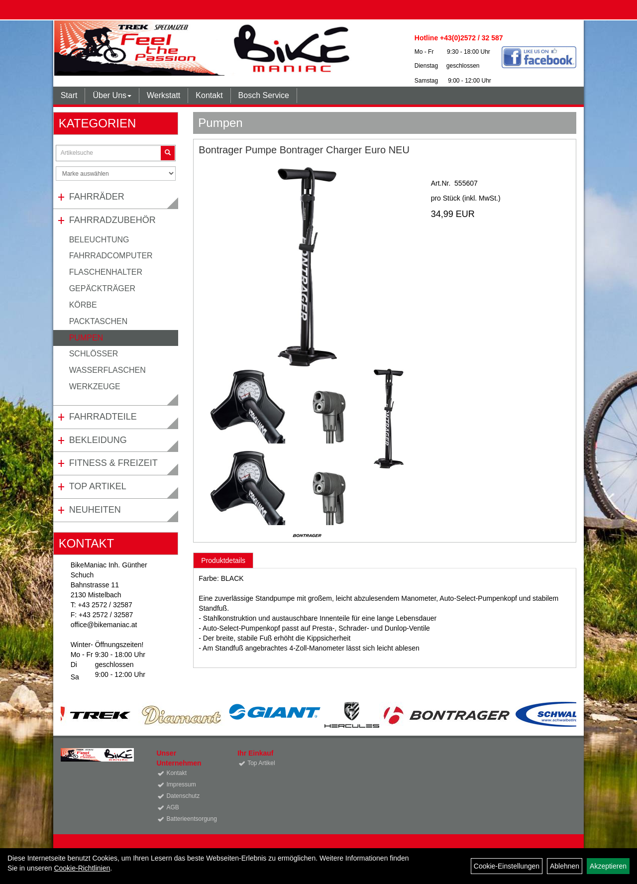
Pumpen (86, 337)
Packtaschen (98, 321)
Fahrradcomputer (111, 255)
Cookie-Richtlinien (82, 868)
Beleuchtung (99, 239)
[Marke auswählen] (116, 173)
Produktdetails (223, 560)
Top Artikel (97, 486)
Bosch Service (263, 95)
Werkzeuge (94, 386)
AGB (172, 807)
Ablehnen (564, 866)
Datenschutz (183, 795)
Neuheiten (95, 510)
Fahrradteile (103, 417)
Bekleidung (98, 440)
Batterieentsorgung (190, 818)
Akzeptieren (608, 866)
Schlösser (93, 353)
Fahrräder (96, 197)
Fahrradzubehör (112, 220)
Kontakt (209, 95)
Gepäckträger (102, 288)
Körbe (83, 305)
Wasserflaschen (107, 370)
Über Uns (112, 95)
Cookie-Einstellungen (506, 866)
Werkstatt (163, 95)
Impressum (181, 784)
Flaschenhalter (105, 272)
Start (69, 95)
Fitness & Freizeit (113, 463)
